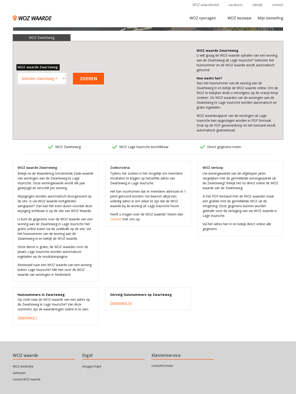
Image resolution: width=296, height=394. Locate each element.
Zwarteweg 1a (121, 303)
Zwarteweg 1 (27, 317)
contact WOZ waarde (26, 379)
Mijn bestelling (270, 18)
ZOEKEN (88, 78)
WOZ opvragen (203, 18)
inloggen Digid (91, 366)
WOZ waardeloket (205, 5)
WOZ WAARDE (32, 18)
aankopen (19, 373)
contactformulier (162, 366)
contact (277, 5)
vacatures (235, 5)
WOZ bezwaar (240, 18)
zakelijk (257, 5)
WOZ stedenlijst (23, 366)
